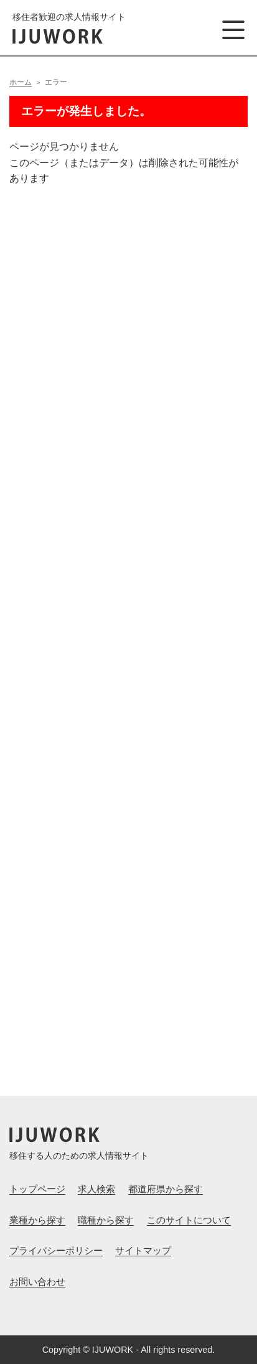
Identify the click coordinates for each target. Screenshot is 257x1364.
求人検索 (96, 1189)
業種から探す (37, 1220)
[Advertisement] (128, 616)
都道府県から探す (165, 1189)
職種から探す (106, 1220)
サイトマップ (143, 1250)
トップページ (37, 1189)
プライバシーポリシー (56, 1250)
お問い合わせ (37, 1281)
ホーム (20, 82)
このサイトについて (189, 1220)
